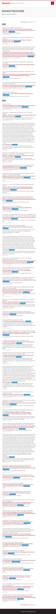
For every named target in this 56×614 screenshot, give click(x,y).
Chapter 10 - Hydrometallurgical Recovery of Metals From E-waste (17, 227)
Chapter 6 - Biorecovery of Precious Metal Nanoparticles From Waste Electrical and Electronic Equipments (18, 302)
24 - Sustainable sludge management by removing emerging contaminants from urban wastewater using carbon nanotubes (17, 413)
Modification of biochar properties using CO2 (12, 394)
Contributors (5, 249)
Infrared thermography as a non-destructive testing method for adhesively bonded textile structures (17, 167)
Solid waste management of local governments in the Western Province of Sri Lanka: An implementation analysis (18, 106)
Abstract (4, 34)
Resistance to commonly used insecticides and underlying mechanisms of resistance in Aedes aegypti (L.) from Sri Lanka (19, 86)
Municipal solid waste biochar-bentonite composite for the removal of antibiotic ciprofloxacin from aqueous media (18, 177)
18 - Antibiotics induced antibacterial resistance (13, 321)
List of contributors (6, 382)
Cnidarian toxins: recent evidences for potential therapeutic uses (17, 93)
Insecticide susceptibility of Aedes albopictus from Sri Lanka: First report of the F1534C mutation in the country (17, 569)
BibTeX (10, 34)
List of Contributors (6, 144)
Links (7, 34)
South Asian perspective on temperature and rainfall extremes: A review (19, 280)
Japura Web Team (31, 611)
